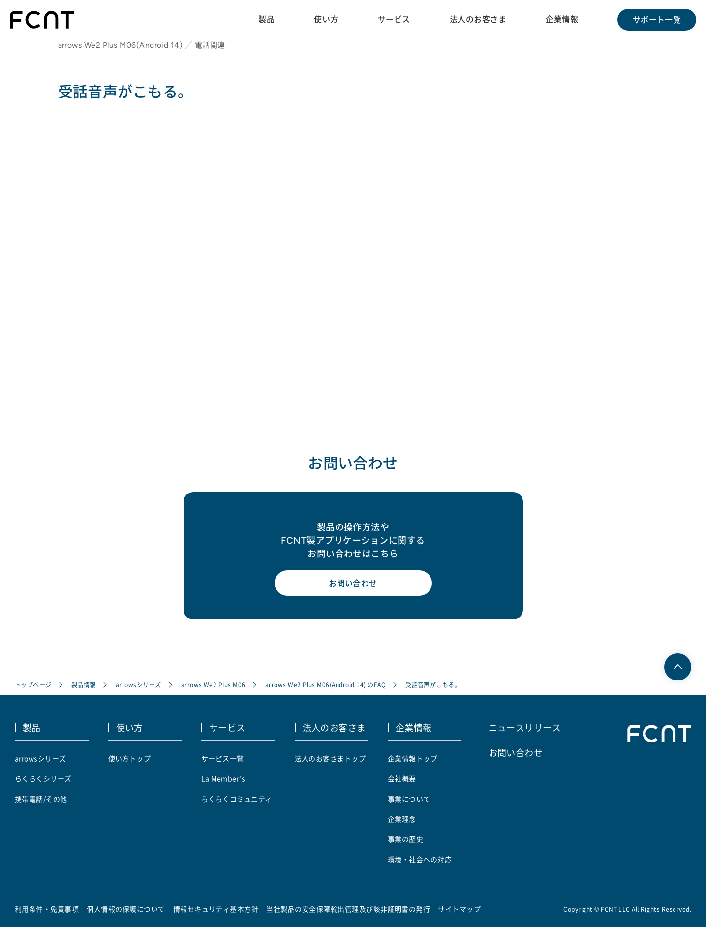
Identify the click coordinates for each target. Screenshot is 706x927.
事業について (409, 798)
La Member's (223, 778)
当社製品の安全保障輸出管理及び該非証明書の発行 (348, 909)
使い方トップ (129, 758)
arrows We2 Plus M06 (213, 684)
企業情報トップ (412, 758)
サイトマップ (459, 909)
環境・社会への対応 (420, 859)
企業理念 (402, 819)
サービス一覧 (222, 758)
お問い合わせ (353, 583)
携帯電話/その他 (41, 798)
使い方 (326, 19)
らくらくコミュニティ (237, 798)
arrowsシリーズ (138, 684)
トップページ (33, 684)
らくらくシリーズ (43, 778)
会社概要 (402, 778)
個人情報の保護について (126, 909)
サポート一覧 (657, 20)
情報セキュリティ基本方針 (216, 909)
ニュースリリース (525, 727)
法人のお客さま (478, 19)
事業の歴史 (405, 839)
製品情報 (83, 684)
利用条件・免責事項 (47, 909)
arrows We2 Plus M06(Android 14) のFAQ (325, 684)
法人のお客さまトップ (330, 758)
